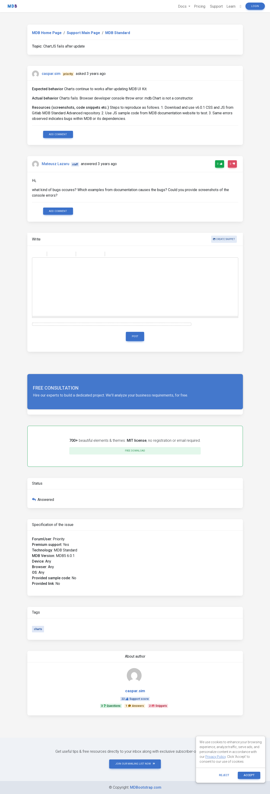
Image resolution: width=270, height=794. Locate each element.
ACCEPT (249, 775)
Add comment (58, 134)
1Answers (135, 706)
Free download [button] (135, 450)
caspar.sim (51, 73)
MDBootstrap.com (145, 787)
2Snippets (158, 706)
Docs (182, 6)
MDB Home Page (47, 33)
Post (135, 336)
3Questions (111, 706)
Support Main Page (83, 33)
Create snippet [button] (224, 239)
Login (255, 6)
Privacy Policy (215, 757)
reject (224, 775)
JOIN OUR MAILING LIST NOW (135, 763)
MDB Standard (117, 33)
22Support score (135, 699)
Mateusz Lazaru (55, 164)
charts (38, 629)
